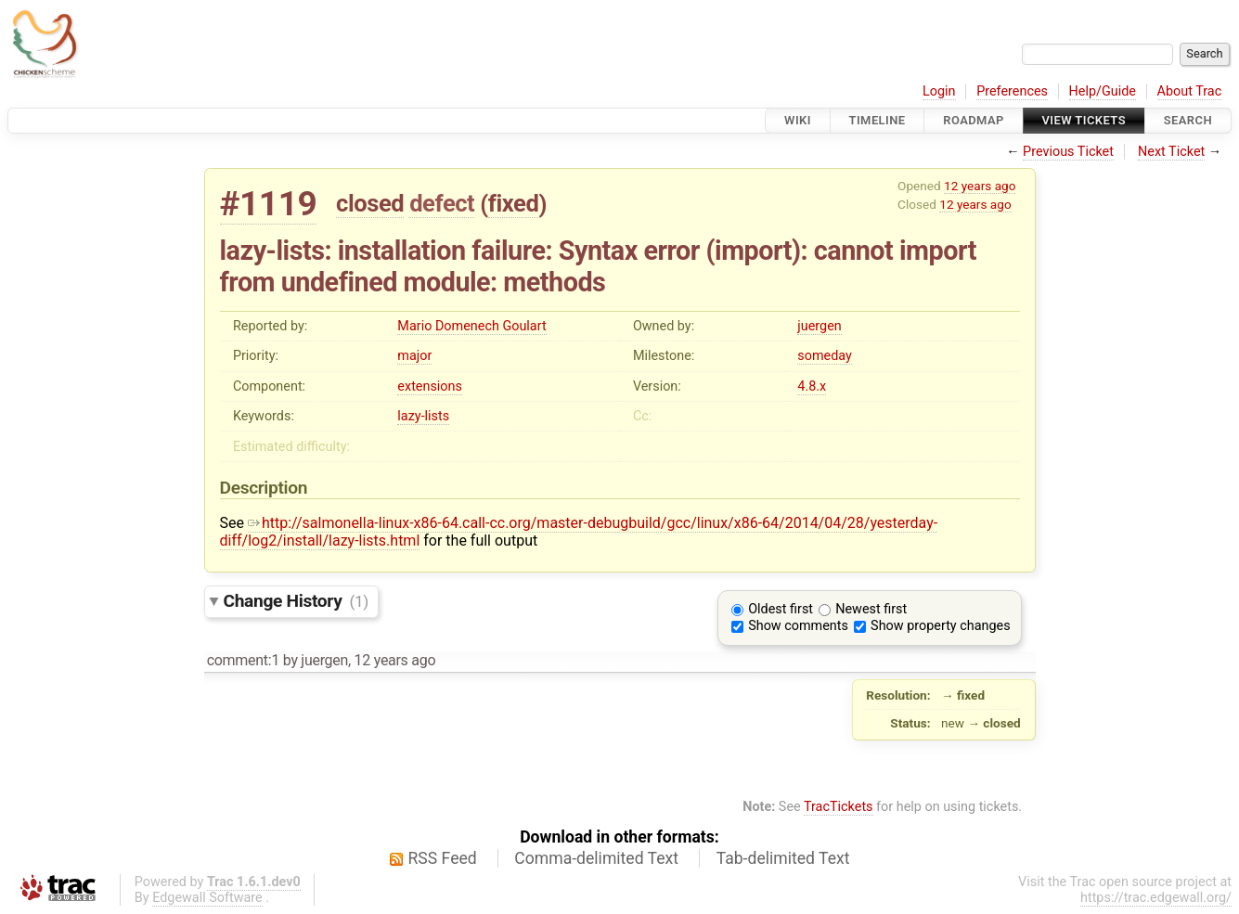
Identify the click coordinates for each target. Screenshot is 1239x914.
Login (939, 91)
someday (824, 356)
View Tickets (1084, 120)
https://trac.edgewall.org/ (1156, 898)
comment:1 (243, 660)
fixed (513, 203)
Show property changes (940, 626)
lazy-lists (423, 416)
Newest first (871, 609)
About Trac (1189, 91)
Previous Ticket (1068, 152)
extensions (429, 386)
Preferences (1012, 91)
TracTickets (838, 807)
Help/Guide (1102, 91)
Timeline (877, 120)
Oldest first (780, 609)
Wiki (797, 120)
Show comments (798, 626)
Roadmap (973, 120)
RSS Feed (442, 858)
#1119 (268, 204)
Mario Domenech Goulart (471, 326)
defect (441, 203)
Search (1188, 120)
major (414, 356)
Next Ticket (1171, 152)
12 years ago (979, 185)
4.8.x (811, 386)
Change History (296, 600)
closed (370, 203)
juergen (819, 326)
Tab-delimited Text (783, 858)
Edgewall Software (207, 898)
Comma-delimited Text (596, 858)
